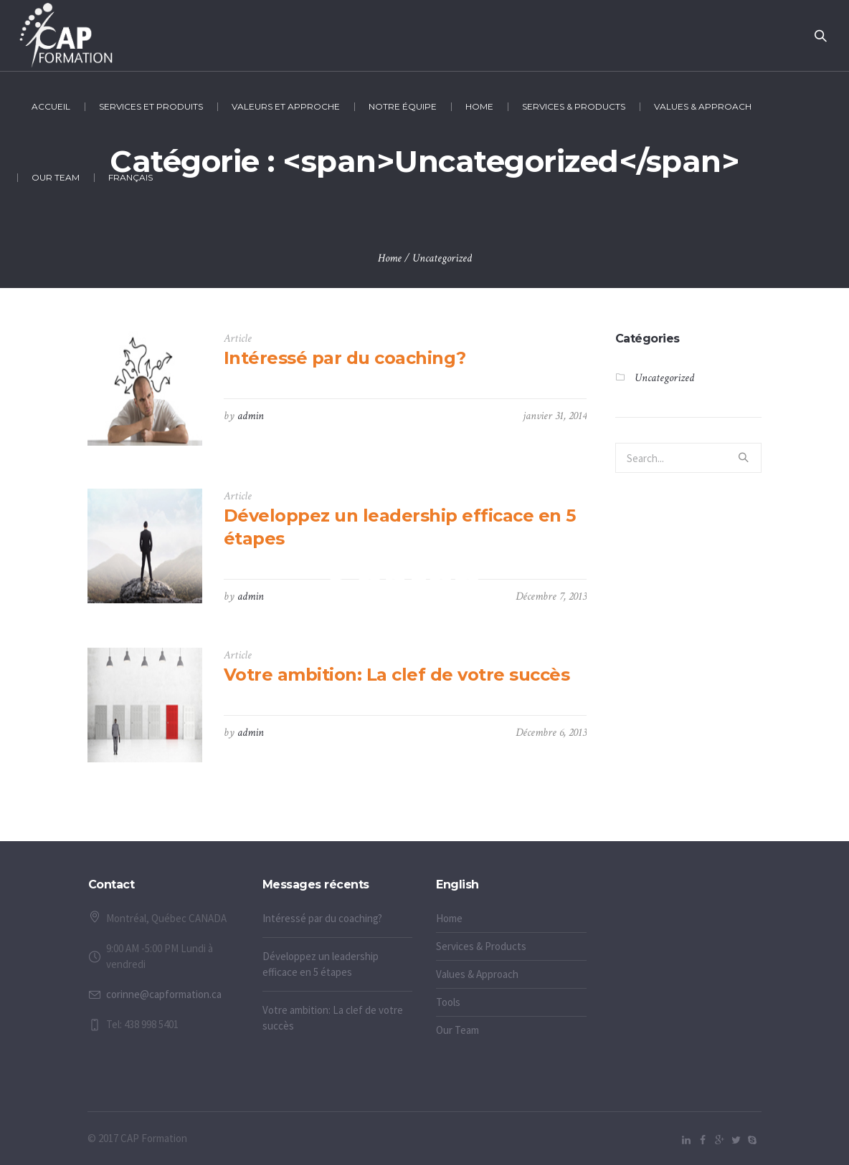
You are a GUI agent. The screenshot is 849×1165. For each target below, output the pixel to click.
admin (250, 415)
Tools (448, 1002)
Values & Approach (477, 974)
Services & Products (481, 946)
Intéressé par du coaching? (345, 357)
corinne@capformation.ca (164, 994)
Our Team (457, 1030)
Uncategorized (442, 258)
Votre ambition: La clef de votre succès (397, 674)
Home (390, 258)
